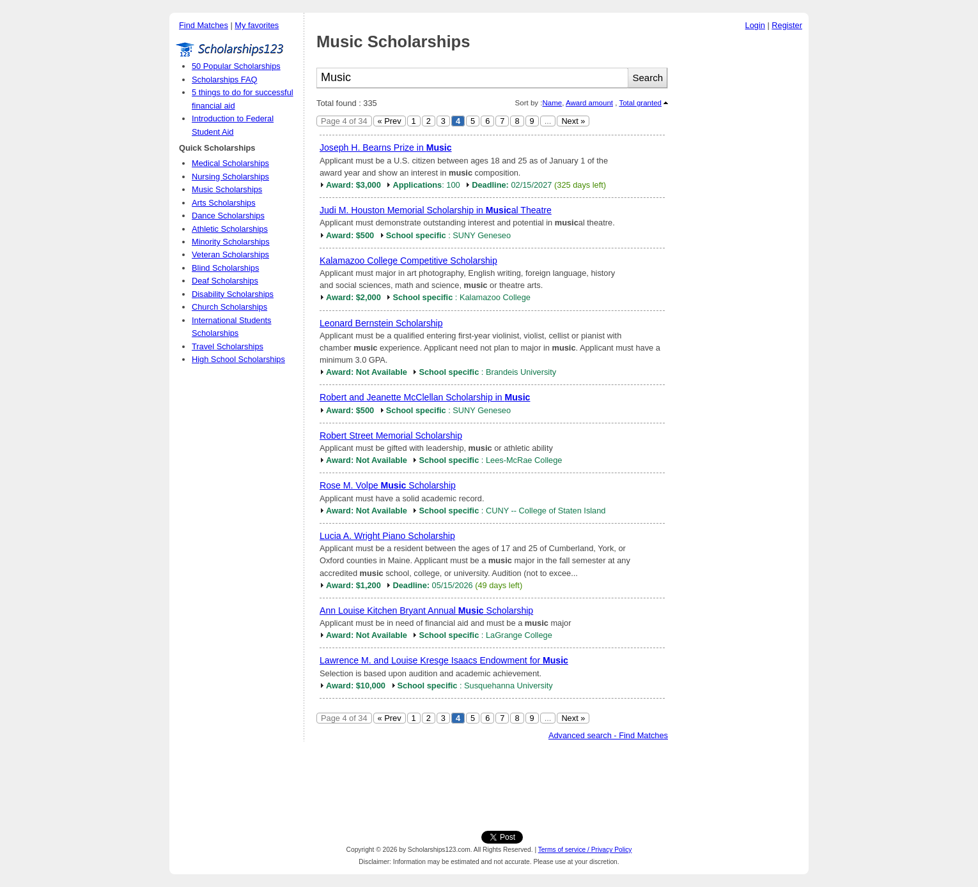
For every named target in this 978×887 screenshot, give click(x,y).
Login (755, 25)
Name (552, 103)
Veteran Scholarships (230, 254)
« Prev (389, 121)
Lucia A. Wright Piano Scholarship (387, 536)
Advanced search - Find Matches (608, 735)
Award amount (589, 103)
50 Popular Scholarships (236, 66)
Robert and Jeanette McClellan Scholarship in (425, 397)
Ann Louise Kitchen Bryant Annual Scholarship (426, 610)
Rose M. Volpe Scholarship (388, 485)
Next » (573, 121)
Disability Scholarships (233, 294)
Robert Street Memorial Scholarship (391, 435)
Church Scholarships (229, 307)
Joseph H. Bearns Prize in (386, 147)
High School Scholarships (238, 359)
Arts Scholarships (224, 203)
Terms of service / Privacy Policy (585, 849)
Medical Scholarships (230, 163)
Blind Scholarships (225, 268)
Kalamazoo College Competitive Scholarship (408, 260)
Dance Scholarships (228, 215)
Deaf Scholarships (225, 280)
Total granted (640, 103)
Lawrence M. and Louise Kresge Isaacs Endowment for (444, 660)
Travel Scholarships (227, 346)
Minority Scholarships (231, 241)
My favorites (257, 25)
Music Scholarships (227, 189)
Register (787, 25)
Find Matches (203, 25)
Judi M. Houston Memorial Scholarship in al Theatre (436, 210)
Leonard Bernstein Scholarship (381, 323)
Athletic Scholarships (230, 229)
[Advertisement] (741, 229)
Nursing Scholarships (230, 176)
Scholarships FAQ (224, 79)
